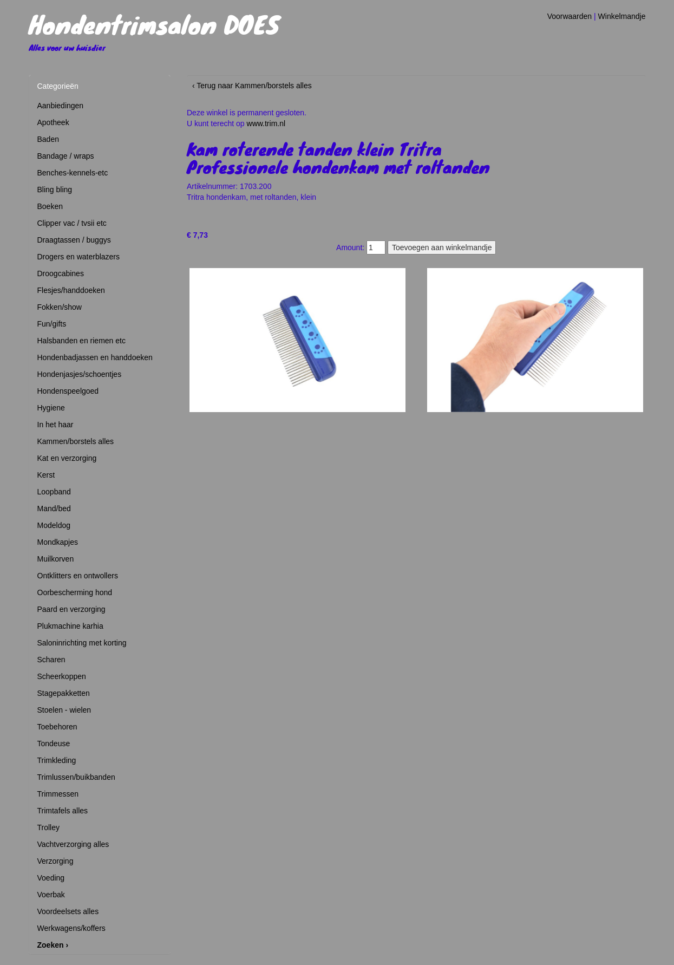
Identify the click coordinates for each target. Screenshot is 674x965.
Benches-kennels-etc (72, 172)
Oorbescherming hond (75, 592)
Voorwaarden (569, 16)
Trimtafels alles (62, 810)
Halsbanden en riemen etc (81, 340)
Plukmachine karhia (70, 626)
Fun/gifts (52, 324)
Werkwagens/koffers (71, 928)
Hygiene (51, 407)
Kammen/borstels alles (75, 441)
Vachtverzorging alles (73, 844)
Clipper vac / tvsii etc (72, 223)
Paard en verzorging (71, 609)
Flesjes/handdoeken (71, 290)
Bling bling (55, 189)
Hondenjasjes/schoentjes (79, 374)
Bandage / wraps (65, 156)
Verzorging (55, 861)
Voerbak (51, 894)
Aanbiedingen (60, 105)
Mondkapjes (57, 542)
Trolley (48, 827)
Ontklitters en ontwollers (77, 575)
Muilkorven (55, 559)
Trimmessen (58, 794)
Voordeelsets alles (68, 911)
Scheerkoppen (61, 676)
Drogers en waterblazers (78, 256)
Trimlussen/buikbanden (76, 777)
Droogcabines (60, 273)
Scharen (51, 659)
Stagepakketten (63, 693)
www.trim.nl (266, 123)
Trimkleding (56, 760)
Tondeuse (53, 743)
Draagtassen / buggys (74, 240)
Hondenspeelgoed (68, 391)
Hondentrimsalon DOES (154, 23)
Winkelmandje (622, 16)
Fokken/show (59, 307)
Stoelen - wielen (64, 710)
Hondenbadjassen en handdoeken (95, 357)
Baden (48, 139)
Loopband (54, 491)
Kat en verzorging (67, 458)
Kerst (46, 475)
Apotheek (53, 122)
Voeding (51, 877)
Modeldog (54, 525)
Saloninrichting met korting (82, 642)
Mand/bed (54, 508)
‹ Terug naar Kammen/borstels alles (252, 85)
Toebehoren (57, 726)
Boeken (50, 206)
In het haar (55, 424)
